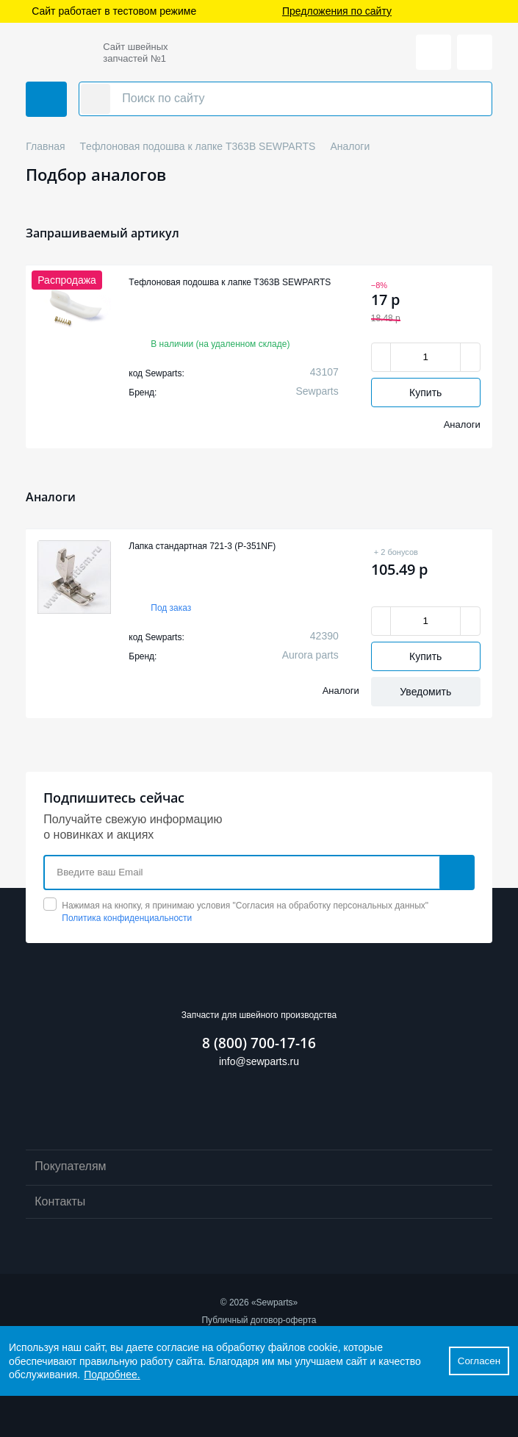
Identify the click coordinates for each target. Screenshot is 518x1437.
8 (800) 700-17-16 (259, 1043)
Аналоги (462, 424)
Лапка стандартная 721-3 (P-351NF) (202, 546)
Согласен (479, 1360)
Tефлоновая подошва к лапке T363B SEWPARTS (230, 282)
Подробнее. (112, 1374)
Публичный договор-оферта (258, 1320)
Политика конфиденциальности (127, 918)
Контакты (259, 1202)
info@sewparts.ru (259, 1061)
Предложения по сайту (337, 11)
